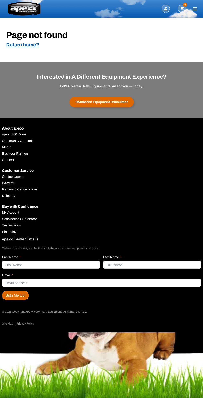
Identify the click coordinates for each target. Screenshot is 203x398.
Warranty (8, 183)
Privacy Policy (25, 323)
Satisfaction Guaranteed (20, 219)
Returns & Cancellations (19, 189)
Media (6, 147)
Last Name (111, 257)
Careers (8, 160)
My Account (10, 212)
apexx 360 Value (14, 134)
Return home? (22, 44)
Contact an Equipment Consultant (101, 102)
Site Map (7, 323)
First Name (10, 257)
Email (6, 275)
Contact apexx (12, 176)
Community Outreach (18, 140)
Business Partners (15, 153)
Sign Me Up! (15, 295)
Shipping (8, 195)
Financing (9, 231)
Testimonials (11, 225)
